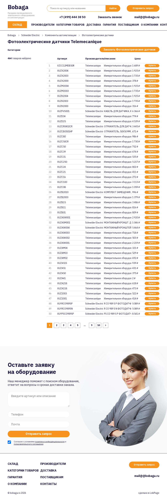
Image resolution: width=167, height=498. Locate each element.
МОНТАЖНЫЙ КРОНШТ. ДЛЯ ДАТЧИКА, (117, 222)
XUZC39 (61, 151)
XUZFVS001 (63, 111)
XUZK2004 (62, 96)
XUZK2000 (62, 106)
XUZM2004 (63, 85)
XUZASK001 (63, 242)
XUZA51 (61, 268)
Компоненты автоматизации (60, 35)
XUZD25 (61, 121)
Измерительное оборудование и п (117, 65)
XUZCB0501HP (65, 131)
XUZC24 (61, 166)
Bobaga (18, 7)
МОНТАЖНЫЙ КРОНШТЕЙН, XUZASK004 (117, 227)
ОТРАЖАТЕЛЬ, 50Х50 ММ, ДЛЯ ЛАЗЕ (117, 131)
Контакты (48, 484)
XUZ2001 (62, 298)
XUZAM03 (62, 253)
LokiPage (154, 492)
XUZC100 (62, 182)
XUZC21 (61, 172)
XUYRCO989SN (65, 308)
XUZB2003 (62, 197)
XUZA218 (62, 283)
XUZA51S (62, 263)
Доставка (93, 24)
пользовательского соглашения (28, 444)
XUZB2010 (62, 192)
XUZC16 (61, 177)
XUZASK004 (63, 227)
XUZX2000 (62, 80)
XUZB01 (61, 212)
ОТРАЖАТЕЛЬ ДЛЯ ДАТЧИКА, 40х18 (117, 126)
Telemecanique (93, 65)
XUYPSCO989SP (65, 313)
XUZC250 (62, 161)
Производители (42, 24)
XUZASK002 (63, 237)
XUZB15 (61, 202)
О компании (149, 24)
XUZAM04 (62, 247)
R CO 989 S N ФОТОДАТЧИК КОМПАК (117, 308)
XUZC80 (61, 136)
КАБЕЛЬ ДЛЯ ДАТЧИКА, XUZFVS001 (117, 111)
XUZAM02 (62, 258)
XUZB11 (61, 207)
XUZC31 (61, 156)
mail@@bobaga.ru (146, 17)
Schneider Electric (30, 35)
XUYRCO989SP (65, 303)
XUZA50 (61, 273)
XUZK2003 (62, 101)
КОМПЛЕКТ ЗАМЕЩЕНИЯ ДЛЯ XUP (117, 192)
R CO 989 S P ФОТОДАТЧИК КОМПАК (117, 303)
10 (98, 325)
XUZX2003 (62, 75)
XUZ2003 (62, 293)
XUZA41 (61, 278)
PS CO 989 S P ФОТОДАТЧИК (117, 313)
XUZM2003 (63, 91)
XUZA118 (62, 288)
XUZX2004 (62, 70)
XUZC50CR (62, 141)
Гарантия (109, 24)
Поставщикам (128, 24)
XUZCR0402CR (64, 126)
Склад (17, 24)
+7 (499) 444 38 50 (72, 17)
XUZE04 (61, 116)
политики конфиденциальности (50, 441)
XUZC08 (61, 187)
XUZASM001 (63, 222)
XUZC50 (61, 146)
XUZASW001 (63, 217)
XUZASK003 (63, 232)
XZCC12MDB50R (65, 65)
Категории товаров (70, 24)
